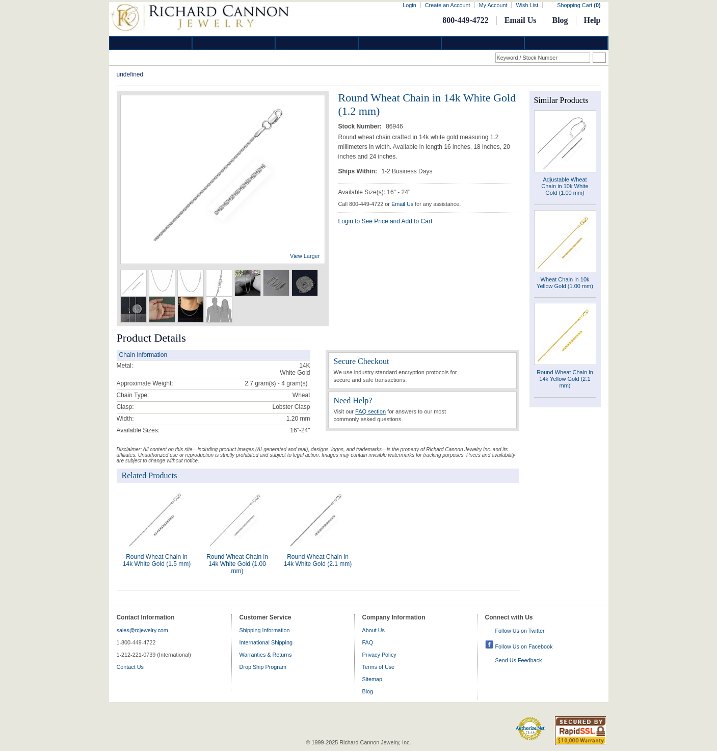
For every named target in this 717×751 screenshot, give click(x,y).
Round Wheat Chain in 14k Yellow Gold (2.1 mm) (565, 379)
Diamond (151, 43)
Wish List (527, 5)
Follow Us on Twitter (520, 631)
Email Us (520, 20)
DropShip (566, 43)
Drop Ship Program (263, 667)
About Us (373, 630)
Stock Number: (361, 126)
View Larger (305, 256)
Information (483, 43)
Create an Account (447, 5)
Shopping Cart (578, 5)
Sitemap (372, 679)
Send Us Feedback (518, 660)
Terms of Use (378, 667)
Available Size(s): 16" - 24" (374, 192)
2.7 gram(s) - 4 (265, 383)
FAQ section (370, 411)
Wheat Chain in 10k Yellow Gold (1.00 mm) (565, 282)
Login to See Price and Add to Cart (385, 221)
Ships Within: (358, 171)
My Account (493, 5)
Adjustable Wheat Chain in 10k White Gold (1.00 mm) (564, 186)
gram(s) (276, 383)
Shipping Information (265, 630)
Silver (317, 43)
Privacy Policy (379, 655)
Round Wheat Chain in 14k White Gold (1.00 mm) (237, 564)
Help (592, 20)
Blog (560, 20)
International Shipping (266, 642)
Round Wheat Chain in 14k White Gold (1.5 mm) (157, 560)
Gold (234, 43)
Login (409, 5)
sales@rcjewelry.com (142, 630)
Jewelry (400, 43)
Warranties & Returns (266, 655)
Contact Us (130, 667)
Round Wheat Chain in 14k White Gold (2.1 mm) (318, 560)
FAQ (368, 642)
